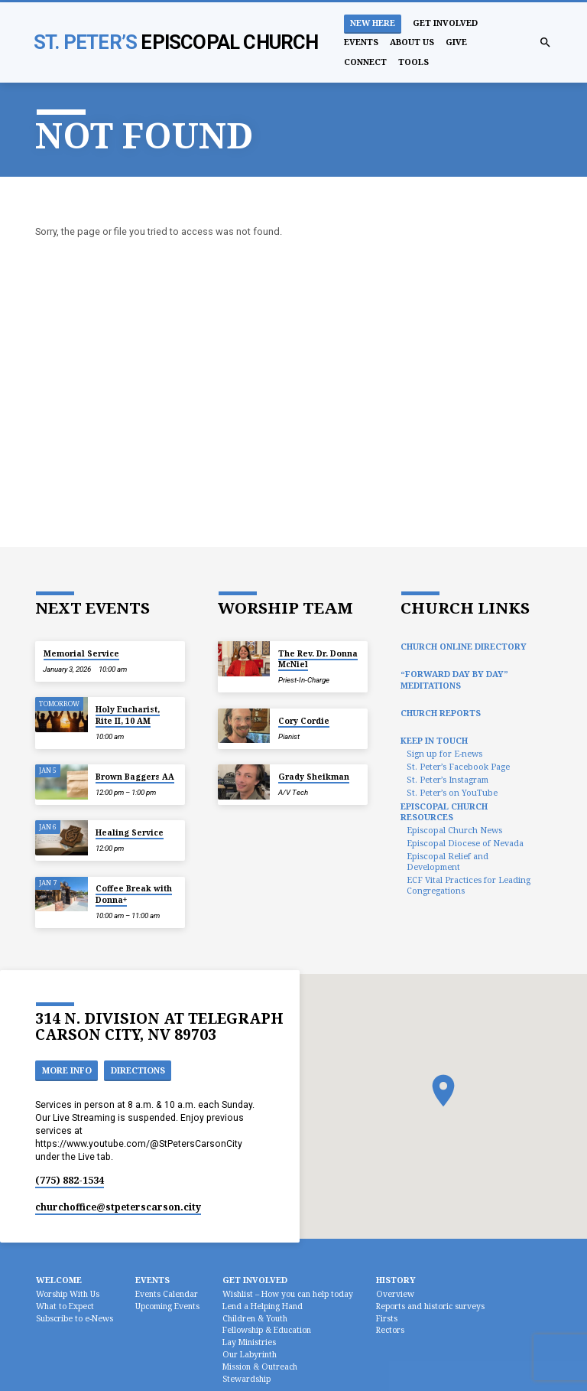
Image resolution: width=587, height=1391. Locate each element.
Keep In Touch (434, 740)
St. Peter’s (176, 42)
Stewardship (246, 1378)
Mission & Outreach (259, 1366)
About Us (412, 41)
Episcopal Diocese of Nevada (465, 843)
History (396, 1279)
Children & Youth (254, 1318)
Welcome (59, 1279)
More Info (67, 1070)
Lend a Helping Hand (262, 1306)
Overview (395, 1293)
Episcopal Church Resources (444, 811)
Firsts (386, 1318)
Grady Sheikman (313, 776)
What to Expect (65, 1306)
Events (361, 41)
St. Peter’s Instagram (447, 779)
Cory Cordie (303, 720)
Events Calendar (166, 1293)
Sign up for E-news (444, 753)
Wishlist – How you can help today (287, 1293)
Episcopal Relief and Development (447, 861)
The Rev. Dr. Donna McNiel (318, 658)
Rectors (390, 1329)
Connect (365, 61)
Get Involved (445, 22)
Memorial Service (81, 653)
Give (456, 41)
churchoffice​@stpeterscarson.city (118, 1206)
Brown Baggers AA (135, 776)
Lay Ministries (249, 1342)
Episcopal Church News (454, 830)
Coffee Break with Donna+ (134, 893)
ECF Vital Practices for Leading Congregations (468, 885)
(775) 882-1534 (69, 1180)
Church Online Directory (464, 646)
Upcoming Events (167, 1306)
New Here (372, 23)
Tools (413, 61)
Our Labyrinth (249, 1354)
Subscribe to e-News (74, 1318)
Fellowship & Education (266, 1329)
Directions (138, 1070)
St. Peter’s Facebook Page (458, 766)
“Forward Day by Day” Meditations (454, 679)
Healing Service (130, 832)
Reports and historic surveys (430, 1306)
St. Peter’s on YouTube (452, 792)
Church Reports (441, 712)
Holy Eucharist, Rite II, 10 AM (128, 714)
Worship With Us (67, 1293)
